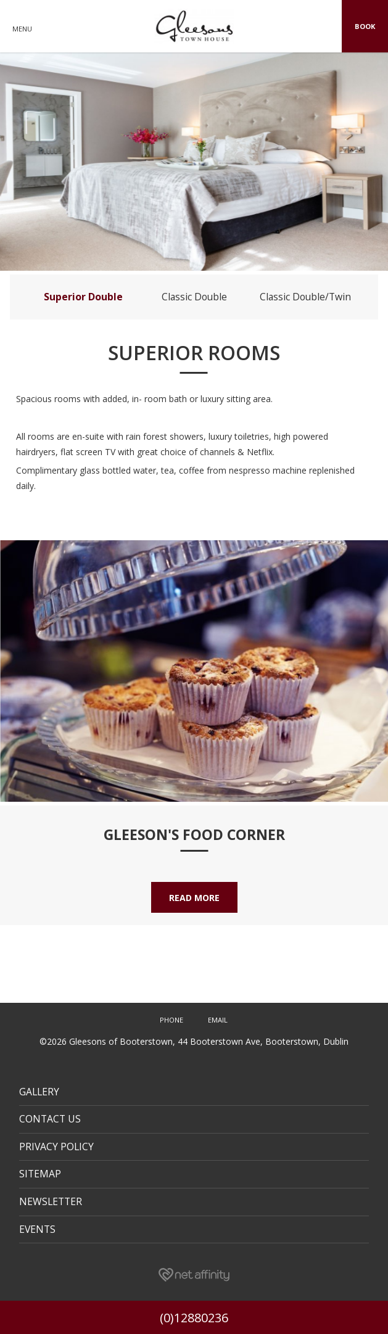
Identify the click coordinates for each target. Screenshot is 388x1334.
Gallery (39, 1091)
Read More (194, 898)
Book (365, 26)
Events (37, 1229)
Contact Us (50, 1119)
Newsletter (50, 1201)
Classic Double (194, 296)
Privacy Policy (56, 1146)
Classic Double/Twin (305, 296)
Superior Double (83, 296)
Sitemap (40, 1173)
